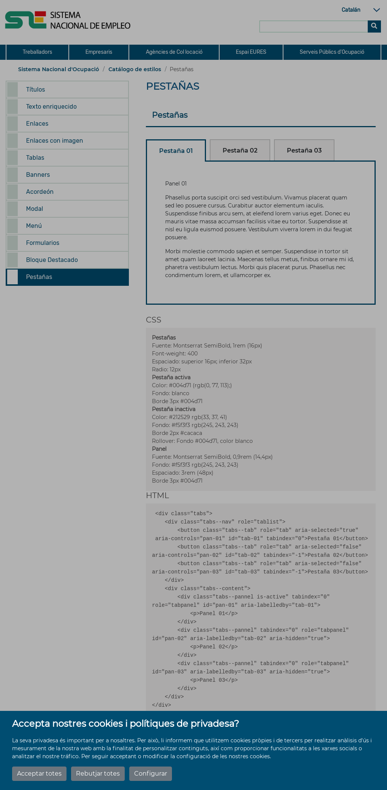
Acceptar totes (39, 773)
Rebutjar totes (98, 773)
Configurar (150, 773)
